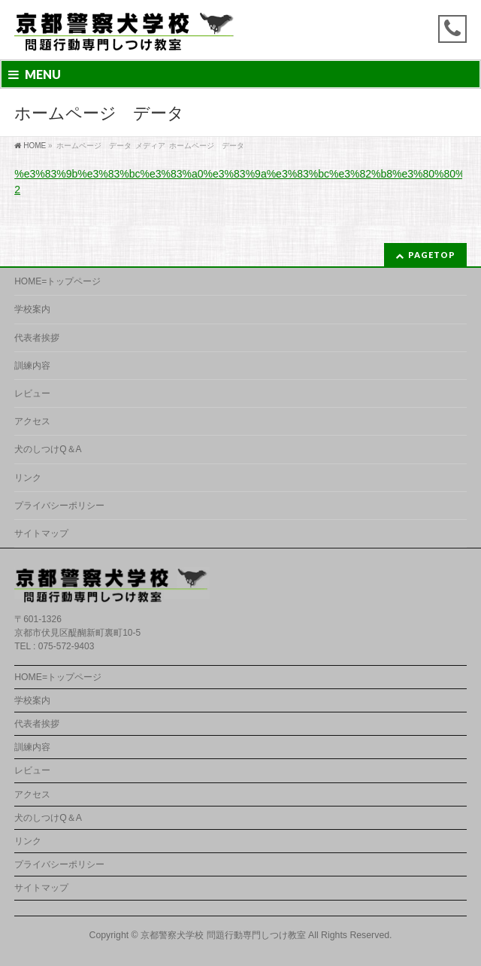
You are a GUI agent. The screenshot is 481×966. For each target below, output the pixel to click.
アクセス (32, 421)
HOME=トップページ (57, 281)
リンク (27, 477)
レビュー (32, 393)
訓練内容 (32, 365)
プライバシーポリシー (59, 505)
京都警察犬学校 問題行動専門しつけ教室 (223, 935)
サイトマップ (41, 533)
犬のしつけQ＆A (47, 449)
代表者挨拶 (36, 338)
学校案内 (32, 309)
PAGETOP (431, 255)
